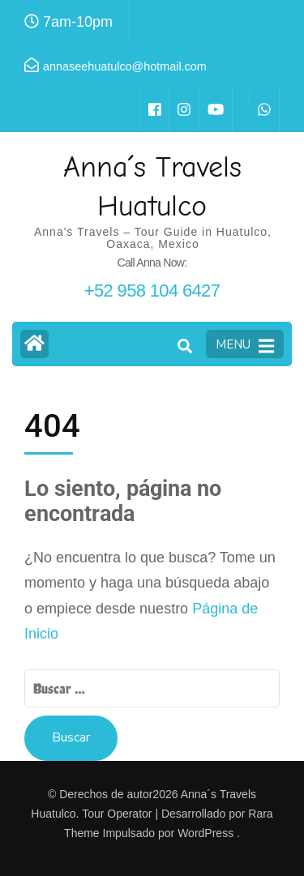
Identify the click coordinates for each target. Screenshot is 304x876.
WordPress (205, 833)
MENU (245, 345)
